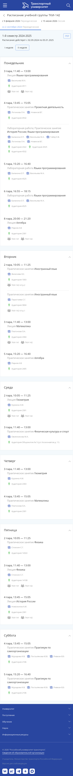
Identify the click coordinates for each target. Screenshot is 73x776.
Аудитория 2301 (16, 233)
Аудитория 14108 (17, 580)
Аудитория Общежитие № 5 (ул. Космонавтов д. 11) (33, 442)
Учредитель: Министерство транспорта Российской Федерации (32, 759)
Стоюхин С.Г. (15, 547)
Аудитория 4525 (37, 147)
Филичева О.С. (16, 274)
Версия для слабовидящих (14, 763)
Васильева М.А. (16, 80)
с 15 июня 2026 (53, 21)
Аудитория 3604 (16, 305)
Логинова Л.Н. (16, 112)
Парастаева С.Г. (16, 299)
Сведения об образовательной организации (23, 752)
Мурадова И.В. (16, 656)
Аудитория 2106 (16, 662)
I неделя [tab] (9, 47)
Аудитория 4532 (16, 117)
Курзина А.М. (15, 405)
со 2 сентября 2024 (20, 26)
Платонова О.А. (16, 331)
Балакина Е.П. (15, 137)
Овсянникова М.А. (17, 436)
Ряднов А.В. (14, 227)
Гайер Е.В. (52, 137)
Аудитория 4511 (16, 86)
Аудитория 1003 (16, 279)
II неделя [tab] (22, 47)
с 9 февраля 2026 (19, 21)
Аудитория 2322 (16, 147)
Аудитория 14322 (17, 553)
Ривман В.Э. (56, 656)
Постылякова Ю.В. (37, 656)
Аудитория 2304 (16, 337)
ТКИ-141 (13, 91)
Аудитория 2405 (16, 368)
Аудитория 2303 (16, 483)
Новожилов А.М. (17, 606)
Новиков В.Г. (35, 112)
